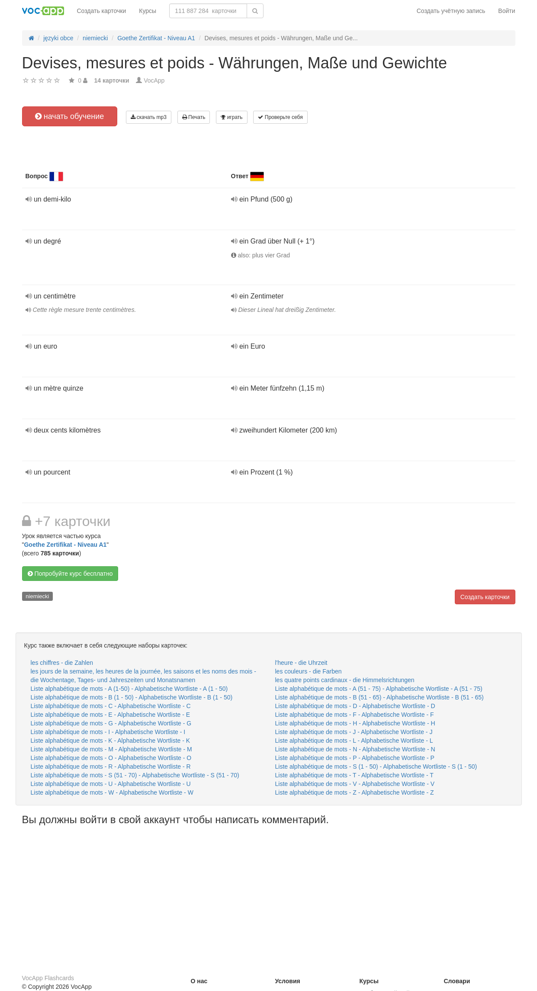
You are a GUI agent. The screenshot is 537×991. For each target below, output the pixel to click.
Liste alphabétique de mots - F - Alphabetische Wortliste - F (354, 714)
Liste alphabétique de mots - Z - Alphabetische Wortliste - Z (354, 792)
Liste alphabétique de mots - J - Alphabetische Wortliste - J (354, 731)
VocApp (154, 80)
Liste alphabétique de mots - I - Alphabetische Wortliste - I (108, 731)
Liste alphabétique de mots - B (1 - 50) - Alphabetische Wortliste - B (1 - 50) (132, 697)
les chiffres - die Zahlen (62, 662)
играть (231, 117)
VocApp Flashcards (48, 978)
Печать (194, 117)
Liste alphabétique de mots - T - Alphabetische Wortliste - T (354, 775)
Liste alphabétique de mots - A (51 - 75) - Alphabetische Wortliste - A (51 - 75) (378, 688)
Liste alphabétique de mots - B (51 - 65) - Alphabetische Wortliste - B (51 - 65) (379, 697)
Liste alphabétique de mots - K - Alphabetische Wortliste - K (110, 740)
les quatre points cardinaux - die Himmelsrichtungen (345, 680)
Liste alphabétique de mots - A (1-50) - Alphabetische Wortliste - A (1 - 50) (129, 688)
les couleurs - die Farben (308, 671)
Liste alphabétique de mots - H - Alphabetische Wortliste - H (355, 723)
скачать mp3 (149, 117)
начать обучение (69, 116)
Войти (506, 10)
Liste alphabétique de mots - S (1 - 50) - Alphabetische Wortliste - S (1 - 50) (376, 766)
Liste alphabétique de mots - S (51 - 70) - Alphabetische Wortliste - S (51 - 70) (135, 775)
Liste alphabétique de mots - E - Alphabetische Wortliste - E (110, 714)
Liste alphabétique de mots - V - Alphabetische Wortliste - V (355, 783)
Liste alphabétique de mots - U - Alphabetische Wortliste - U (111, 783)
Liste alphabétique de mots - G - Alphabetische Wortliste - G (111, 723)
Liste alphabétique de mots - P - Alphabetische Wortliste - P (354, 757)
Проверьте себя (280, 117)
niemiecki (37, 596)
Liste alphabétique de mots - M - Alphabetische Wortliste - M (111, 749)
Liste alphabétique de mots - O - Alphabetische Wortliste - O (111, 757)
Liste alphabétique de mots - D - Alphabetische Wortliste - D (355, 705)
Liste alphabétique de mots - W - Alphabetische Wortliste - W (112, 792)
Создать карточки (101, 10)
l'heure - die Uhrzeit (301, 662)
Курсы (147, 10)
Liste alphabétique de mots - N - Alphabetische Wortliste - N (355, 749)
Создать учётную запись (451, 10)
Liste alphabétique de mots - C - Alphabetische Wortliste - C (111, 705)
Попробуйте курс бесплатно (70, 573)
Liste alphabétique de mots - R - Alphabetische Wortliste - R (111, 766)
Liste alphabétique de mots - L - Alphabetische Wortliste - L (354, 740)
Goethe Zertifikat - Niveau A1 (65, 544)
